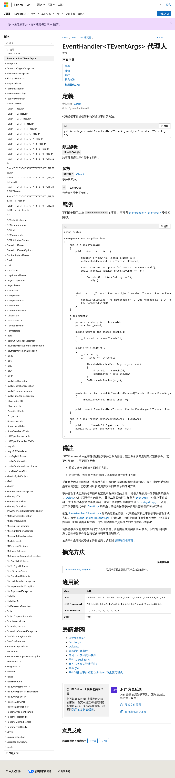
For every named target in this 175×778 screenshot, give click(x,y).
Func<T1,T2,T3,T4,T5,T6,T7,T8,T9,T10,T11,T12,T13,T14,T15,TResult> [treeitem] (30, 198)
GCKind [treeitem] (11, 230)
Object (80, 174)
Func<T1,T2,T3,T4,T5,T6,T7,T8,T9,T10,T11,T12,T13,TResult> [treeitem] (30, 180)
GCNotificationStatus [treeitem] (18, 240)
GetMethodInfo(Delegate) (77, 569)
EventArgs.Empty (147, 502)
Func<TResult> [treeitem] (15, 103)
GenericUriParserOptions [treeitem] (20, 250)
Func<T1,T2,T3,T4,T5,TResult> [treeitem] (22, 128)
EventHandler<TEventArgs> (145, 212)
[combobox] (29, 42)
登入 (168, 4)
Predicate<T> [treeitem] (14, 661)
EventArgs (142, 497)
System (77, 103)
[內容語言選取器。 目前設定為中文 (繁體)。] (13, 771)
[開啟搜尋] (161, 5)
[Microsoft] (6, 4)
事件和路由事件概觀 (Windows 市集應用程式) (96, 672)
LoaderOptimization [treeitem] (17, 461)
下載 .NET (164, 13)
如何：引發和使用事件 (82, 655)
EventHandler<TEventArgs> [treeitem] (21, 58)
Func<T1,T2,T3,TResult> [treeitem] (19, 118)
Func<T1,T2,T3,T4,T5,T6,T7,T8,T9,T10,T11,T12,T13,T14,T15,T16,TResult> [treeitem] (30, 208)
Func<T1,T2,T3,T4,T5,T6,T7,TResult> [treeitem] (25, 138)
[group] (116, 334)
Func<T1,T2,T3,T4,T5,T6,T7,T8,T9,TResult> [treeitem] (28, 148)
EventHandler (77, 637)
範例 (67, 70)
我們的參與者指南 (83, 709)
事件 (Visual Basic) (79, 659)
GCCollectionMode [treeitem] (16, 220)
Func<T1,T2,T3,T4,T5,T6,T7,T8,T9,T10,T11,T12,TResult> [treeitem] (30, 170)
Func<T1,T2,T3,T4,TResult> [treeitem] (20, 123)
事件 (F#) (74, 668)
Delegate (74, 646)
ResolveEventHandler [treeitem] (17, 706)
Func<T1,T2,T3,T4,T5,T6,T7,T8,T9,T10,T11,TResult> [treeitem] (30, 161)
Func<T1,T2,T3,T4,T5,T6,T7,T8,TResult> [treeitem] (27, 143)
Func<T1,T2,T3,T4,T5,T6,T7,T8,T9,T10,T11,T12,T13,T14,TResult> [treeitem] (30, 189)
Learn (65, 37)
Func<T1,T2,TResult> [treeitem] (17, 113)
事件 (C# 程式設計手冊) (83, 663)
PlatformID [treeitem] (12, 651)
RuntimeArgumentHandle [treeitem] (20, 711)
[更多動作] (168, 37)
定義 (67, 66)
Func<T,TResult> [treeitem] (15, 108)
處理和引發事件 (124, 540)
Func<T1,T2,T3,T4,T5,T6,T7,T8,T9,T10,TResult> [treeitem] (30, 153)
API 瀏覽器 (85, 37)
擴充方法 (70, 79)
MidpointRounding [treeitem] (16, 520)
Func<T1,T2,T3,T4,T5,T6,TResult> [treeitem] (23, 133)
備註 (67, 75)
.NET (74, 37)
